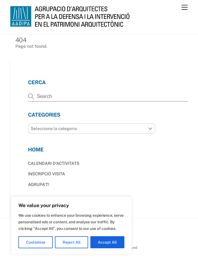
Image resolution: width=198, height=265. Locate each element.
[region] (71, 225)
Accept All (107, 242)
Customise (35, 242)
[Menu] (184, 7)
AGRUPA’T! (38, 184)
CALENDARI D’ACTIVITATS (53, 163)
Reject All (71, 242)
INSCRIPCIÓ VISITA (46, 173)
